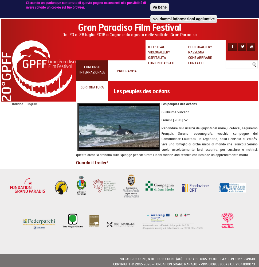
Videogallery (159, 52)
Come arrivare (200, 58)
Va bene (160, 6)
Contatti (195, 63)
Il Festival (156, 47)
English (32, 104)
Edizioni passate (161, 63)
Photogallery (200, 47)
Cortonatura (92, 87)
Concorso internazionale (92, 69)
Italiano (17, 104)
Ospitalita (157, 58)
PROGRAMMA (127, 71)
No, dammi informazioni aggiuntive (184, 18)
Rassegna (196, 52)
